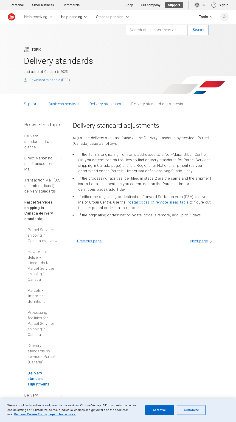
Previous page (89, 241)
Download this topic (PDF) (49, 80)
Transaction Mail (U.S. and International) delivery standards (43, 185)
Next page (199, 241)
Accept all (159, 410)
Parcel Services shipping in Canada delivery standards (43, 210)
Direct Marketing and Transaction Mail (43, 163)
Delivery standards (105, 104)
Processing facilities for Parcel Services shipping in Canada (41, 323)
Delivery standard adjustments (39, 378)
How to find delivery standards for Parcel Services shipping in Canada (41, 266)
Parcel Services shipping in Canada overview (43, 235)
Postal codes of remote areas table (157, 202)
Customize (191, 410)
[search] (224, 17)
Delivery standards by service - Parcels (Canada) (42, 353)
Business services (64, 104)
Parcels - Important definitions (36, 296)
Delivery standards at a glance (43, 141)
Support (31, 104)
